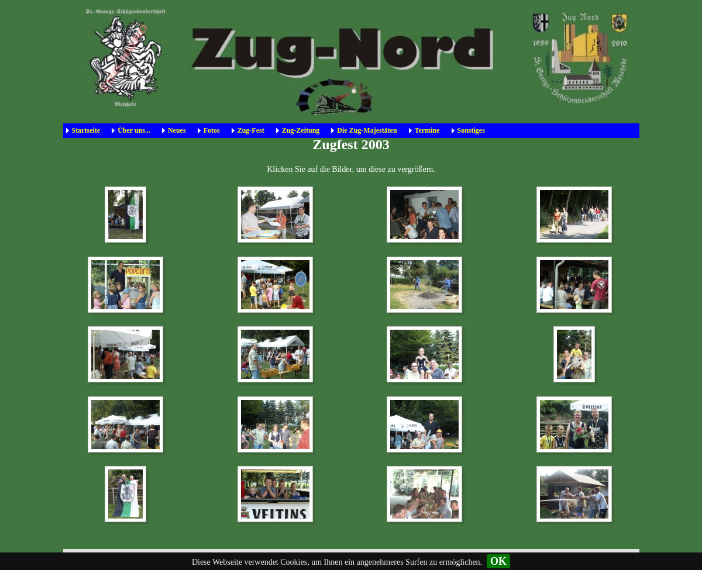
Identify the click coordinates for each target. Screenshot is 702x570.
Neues (177, 130)
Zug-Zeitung (301, 130)
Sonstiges (471, 130)
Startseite (86, 130)
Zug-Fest (251, 130)
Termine (427, 130)
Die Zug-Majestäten (367, 130)
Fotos (212, 130)
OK (498, 561)
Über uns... (134, 130)
